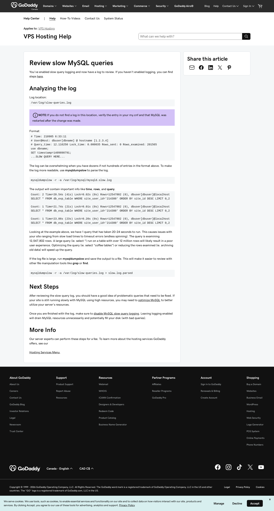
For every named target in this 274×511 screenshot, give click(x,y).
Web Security (254, 418)
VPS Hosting (46, 28)
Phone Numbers (255, 444)
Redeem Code (106, 411)
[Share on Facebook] (201, 67)
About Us (14, 384)
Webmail (103, 384)
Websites (251, 391)
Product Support (64, 384)
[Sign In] (249, 6)
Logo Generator (255, 424)
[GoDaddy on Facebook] (217, 469)
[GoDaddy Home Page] (25, 468)
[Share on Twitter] (220, 67)
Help (52, 18)
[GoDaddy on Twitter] (250, 469)
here (40, 76)
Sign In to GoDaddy (211, 384)
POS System (253, 431)
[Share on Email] (192, 67)
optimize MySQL (149, 300)
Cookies (260, 487)
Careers (14, 391)
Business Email (254, 397)
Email (85, 6)
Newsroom (15, 424)
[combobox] (190, 36)
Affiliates (156, 384)
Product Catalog (107, 418)
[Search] (246, 36)
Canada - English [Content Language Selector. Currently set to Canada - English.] (60, 468)
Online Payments (255, 438)
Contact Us (92, 18)
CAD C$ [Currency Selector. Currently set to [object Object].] (86, 468)
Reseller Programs (162, 391)
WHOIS (103, 391)
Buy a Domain (254, 384)
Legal (12, 418)
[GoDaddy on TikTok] (239, 469)
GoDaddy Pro (159, 397)
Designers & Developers (111, 404)
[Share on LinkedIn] (210, 67)
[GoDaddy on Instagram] (228, 469)
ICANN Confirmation (110, 397)
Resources (61, 397)
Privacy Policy (243, 487)
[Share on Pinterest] (229, 67)
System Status (113, 18)
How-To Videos (70, 18)
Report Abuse (63, 391)
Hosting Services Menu (44, 352)
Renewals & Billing (210, 391)
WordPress (252, 404)
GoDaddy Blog (17, 404)
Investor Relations (19, 411)
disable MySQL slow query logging (116, 313)
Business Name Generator (113, 424)
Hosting (251, 411)
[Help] (216, 6)
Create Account (209, 397)
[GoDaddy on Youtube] (261, 469)
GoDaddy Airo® (183, 6)
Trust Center (16, 431)
